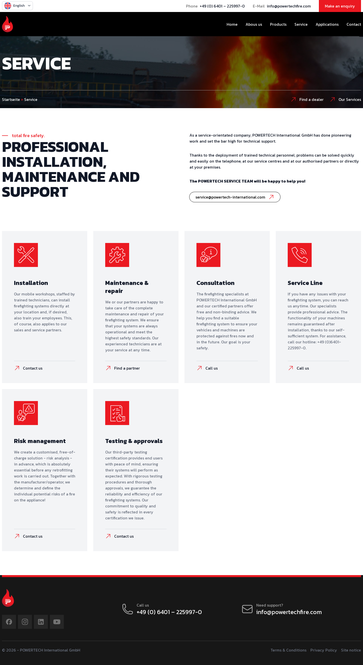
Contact (354, 24)
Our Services (345, 99)
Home (232, 24)
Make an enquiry (340, 6)
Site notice (351, 650)
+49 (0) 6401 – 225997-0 (222, 6)
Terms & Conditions (288, 650)
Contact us (28, 368)
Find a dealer (307, 99)
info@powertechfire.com (289, 6)
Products (278, 24)
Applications (327, 24)
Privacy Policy (323, 650)
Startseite (11, 99)
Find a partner (122, 368)
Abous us (254, 24)
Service (301, 24)
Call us (207, 368)
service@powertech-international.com (234, 197)
